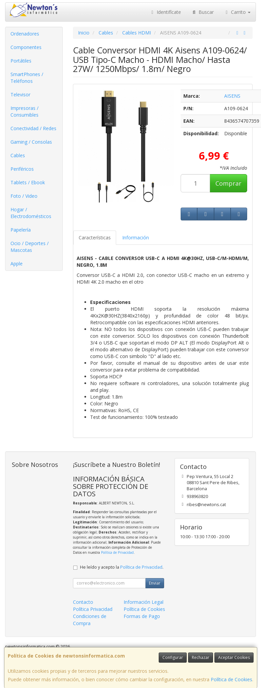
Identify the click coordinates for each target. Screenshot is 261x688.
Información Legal (143, 602)
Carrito (237, 12)
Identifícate (165, 12)
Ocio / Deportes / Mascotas (29, 246)
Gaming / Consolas (31, 142)
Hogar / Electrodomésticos (30, 212)
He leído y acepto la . (121, 567)
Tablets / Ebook (27, 182)
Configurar (172, 657)
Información (135, 237)
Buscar (202, 12)
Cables (17, 155)
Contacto (83, 602)
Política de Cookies (231, 679)
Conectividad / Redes (33, 128)
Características (95, 237)
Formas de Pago (142, 616)
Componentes (26, 47)
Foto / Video (23, 196)
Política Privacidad (92, 609)
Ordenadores (24, 33)
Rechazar (200, 657)
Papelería (20, 230)
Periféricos (22, 169)
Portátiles (20, 60)
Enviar (154, 583)
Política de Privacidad (117, 552)
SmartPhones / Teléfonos (26, 77)
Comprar (228, 183)
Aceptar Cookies (234, 657)
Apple (16, 263)
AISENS (232, 96)
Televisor (20, 94)
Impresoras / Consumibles (24, 111)
